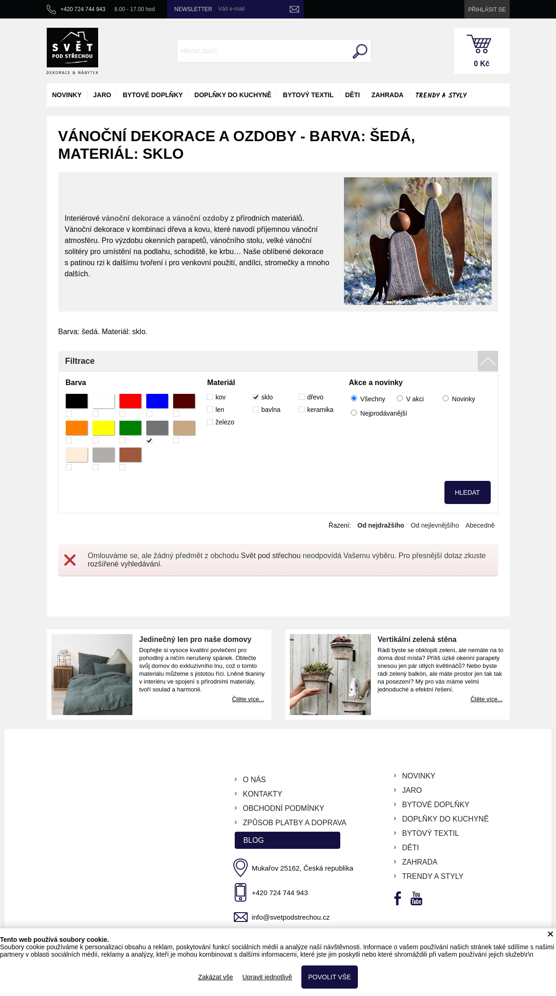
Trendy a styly (440, 96)
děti (352, 95)
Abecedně (479, 525)
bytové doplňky (153, 95)
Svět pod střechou (270, 556)
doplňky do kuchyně (232, 95)
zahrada (387, 95)
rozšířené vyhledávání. (125, 564)
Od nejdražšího (380, 525)
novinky (67, 95)
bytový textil (308, 95)
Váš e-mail (232, 9)
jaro (102, 95)
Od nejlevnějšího (435, 525)
